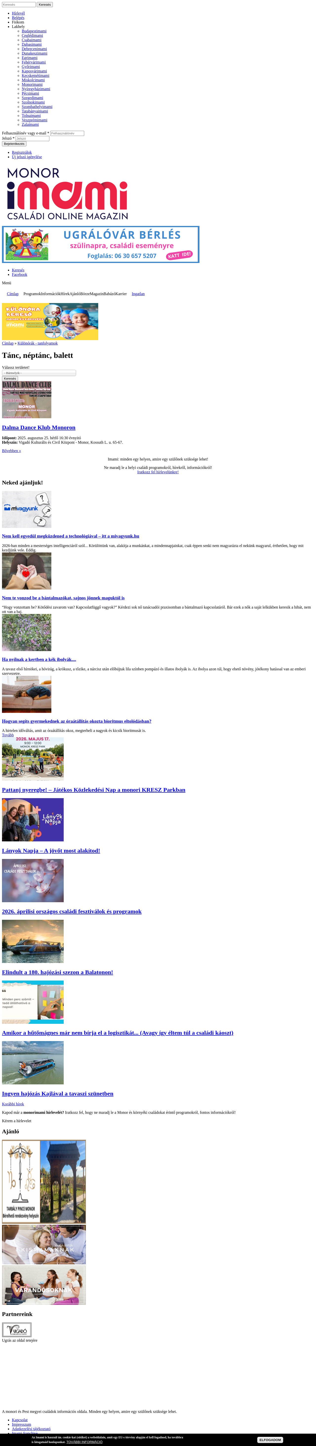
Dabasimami (32, 44)
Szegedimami (32, 98)
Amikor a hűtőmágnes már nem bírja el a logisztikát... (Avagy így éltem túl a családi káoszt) (117, 1033)
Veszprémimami (34, 120)
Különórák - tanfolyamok (38, 343)
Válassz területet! (16, 367)
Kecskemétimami (35, 75)
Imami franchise (25, 1433)
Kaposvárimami (34, 71)
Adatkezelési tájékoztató (31, 1429)
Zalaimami (30, 124)
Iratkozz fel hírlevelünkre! (158, 472)
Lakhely (18, 26)
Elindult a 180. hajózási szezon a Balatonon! (57, 972)
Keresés (18, 270)
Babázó (109, 294)
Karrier (121, 294)
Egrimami (30, 58)
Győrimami (31, 67)
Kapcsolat (20, 1420)
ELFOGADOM (270, 1440)
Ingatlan (138, 294)
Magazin (96, 294)
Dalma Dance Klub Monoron (39, 427)
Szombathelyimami (37, 107)
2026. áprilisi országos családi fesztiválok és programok (72, 911)
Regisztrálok (22, 152)
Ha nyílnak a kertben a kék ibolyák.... (39, 659)
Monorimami (32, 84)
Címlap (13, 294)
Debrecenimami (34, 49)
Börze (85, 294)
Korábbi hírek (13, 1104)
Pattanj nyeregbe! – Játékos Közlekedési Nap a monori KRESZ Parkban (93, 790)
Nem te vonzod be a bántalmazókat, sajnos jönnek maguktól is (63, 597)
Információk (50, 294)
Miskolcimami (33, 80)
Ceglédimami (32, 35)
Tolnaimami (31, 115)
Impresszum (21, 1424)
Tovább (8, 735)
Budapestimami (34, 31)
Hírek (64, 294)
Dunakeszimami (34, 53)
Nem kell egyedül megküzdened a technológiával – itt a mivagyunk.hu (70, 536)
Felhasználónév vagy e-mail (25, 133)
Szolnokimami (33, 102)
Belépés (18, 18)
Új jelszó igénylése (27, 157)
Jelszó (8, 138)
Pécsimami (30, 93)
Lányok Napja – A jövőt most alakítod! (51, 850)
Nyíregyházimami (36, 89)
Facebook (19, 274)
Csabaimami (31, 40)
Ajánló (75, 294)
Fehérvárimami (34, 62)
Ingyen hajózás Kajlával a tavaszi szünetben (57, 1093)
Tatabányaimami (35, 111)
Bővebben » (11, 451)
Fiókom (18, 22)
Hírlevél (18, 13)
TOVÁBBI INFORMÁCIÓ (84, 1442)
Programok (32, 294)
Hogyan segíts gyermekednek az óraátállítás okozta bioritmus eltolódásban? (76, 721)
